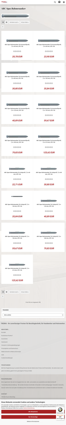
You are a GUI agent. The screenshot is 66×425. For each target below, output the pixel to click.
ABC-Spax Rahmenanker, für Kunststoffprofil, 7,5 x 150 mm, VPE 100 (48, 109)
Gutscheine (4, 338)
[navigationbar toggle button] (64, 2)
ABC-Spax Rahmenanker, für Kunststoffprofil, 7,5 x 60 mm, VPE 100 (48, 45)
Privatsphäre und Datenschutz (9, 348)
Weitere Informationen (33, 421)
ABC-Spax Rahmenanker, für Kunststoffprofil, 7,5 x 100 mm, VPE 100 (48, 77)
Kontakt (3, 332)
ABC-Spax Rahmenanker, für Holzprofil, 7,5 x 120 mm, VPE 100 (49, 205)
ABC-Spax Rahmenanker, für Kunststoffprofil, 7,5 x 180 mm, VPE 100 (17, 141)
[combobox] (14, 22)
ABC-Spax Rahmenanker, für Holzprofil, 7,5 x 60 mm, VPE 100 (17, 173)
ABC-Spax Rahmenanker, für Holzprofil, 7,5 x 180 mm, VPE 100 (49, 237)
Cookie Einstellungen (7, 358)
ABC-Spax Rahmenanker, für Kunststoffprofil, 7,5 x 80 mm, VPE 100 (17, 77)
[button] (3, 22)
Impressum (4, 342)
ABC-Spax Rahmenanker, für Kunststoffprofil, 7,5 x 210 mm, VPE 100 (48, 141)
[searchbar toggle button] (55, 2)
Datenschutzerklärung (28, 408)
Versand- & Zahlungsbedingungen (10, 345)
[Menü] (63, 407)
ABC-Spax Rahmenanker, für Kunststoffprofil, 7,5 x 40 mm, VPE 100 (17, 45)
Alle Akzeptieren (33, 411)
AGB (2, 355)
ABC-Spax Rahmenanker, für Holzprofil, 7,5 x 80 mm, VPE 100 (49, 173)
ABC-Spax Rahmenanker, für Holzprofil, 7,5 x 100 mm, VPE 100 (17, 205)
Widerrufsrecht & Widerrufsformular (11, 351)
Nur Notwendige (33, 417)
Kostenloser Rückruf (6, 335)
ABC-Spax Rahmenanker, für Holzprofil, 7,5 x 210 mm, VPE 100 (17, 269)
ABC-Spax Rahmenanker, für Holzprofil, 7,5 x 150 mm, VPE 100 (17, 237)
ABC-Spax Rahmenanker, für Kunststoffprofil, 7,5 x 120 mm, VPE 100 (17, 109)
